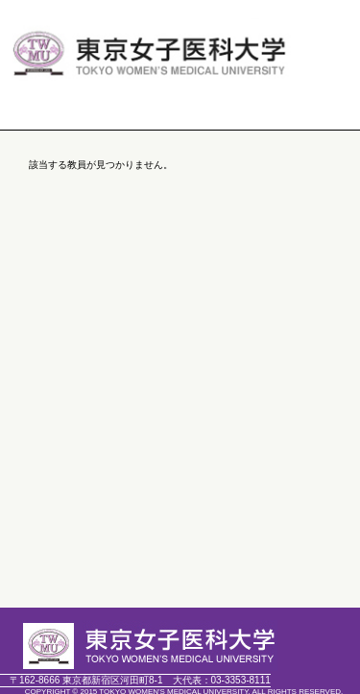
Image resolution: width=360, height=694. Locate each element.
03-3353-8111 (222, 680)
